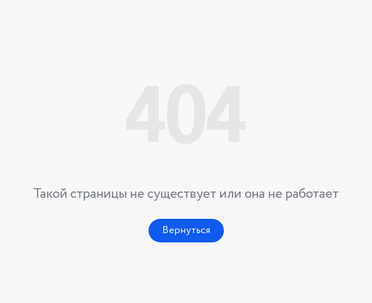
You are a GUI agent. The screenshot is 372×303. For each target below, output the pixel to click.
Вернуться (186, 230)
